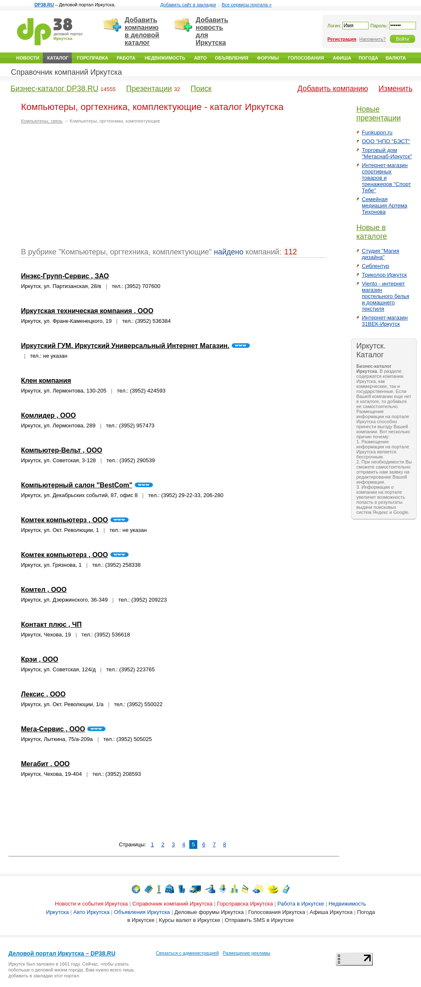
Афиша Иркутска (331, 912)
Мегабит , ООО (45, 763)
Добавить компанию (333, 88)
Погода (368, 57)
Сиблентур (375, 266)
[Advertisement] (91, 189)
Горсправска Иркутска (245, 904)
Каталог (57, 57)
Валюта (396, 57)
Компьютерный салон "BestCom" (76, 485)
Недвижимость (165, 57)
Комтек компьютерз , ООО (64, 520)
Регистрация (341, 39)
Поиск (201, 88)
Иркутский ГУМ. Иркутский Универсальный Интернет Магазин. (125, 345)
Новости (27, 57)
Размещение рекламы (246, 953)
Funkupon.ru (377, 132)
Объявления (231, 57)
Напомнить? (372, 39)
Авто (200, 57)
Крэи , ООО (39, 659)
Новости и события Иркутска (91, 904)
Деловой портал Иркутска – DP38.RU (61, 953)
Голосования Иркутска (276, 912)
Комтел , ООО (44, 589)
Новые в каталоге (371, 232)
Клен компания (46, 380)
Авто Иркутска (91, 912)
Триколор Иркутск (384, 275)
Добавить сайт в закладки (188, 4)
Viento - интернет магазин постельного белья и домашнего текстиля (385, 296)
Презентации (149, 88)
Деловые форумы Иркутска (208, 912)
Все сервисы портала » (247, 4)
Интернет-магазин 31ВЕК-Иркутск (385, 320)
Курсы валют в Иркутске (189, 920)
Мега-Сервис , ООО (53, 729)
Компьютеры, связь (42, 120)
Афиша (342, 57)
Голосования (306, 57)
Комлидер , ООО (48, 415)
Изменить (396, 88)
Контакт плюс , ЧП (51, 624)
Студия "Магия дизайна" (380, 254)
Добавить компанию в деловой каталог (142, 31)
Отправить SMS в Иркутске (259, 920)
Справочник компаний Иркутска (66, 72)
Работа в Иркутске (300, 904)
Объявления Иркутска (142, 912)
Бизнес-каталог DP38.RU (54, 88)
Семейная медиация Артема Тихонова (384, 205)
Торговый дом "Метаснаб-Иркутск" (387, 153)
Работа (126, 57)
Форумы (268, 57)
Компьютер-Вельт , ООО (61, 450)
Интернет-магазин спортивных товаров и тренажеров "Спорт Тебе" (386, 178)
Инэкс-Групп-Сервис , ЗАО (65, 276)
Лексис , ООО (43, 694)
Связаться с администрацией (187, 953)
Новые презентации (378, 113)
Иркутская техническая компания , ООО (87, 310)
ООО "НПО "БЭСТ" (386, 141)
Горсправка (92, 57)
